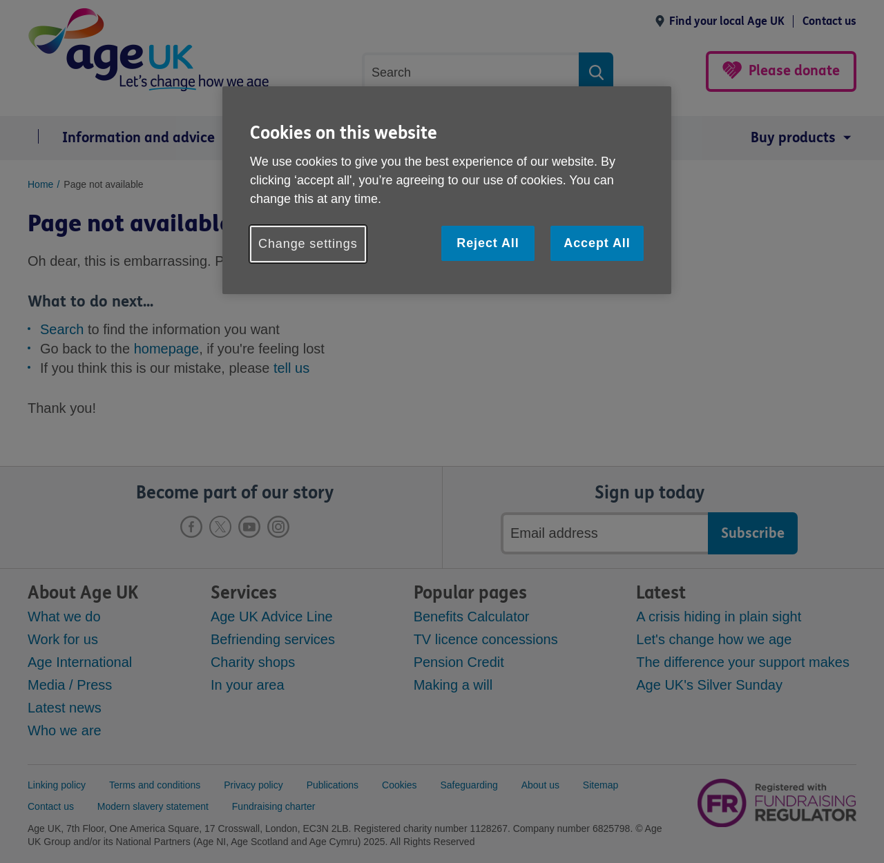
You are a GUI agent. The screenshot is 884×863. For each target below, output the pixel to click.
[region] (446, 190)
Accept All (597, 243)
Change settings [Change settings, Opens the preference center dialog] (308, 244)
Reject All (488, 243)
